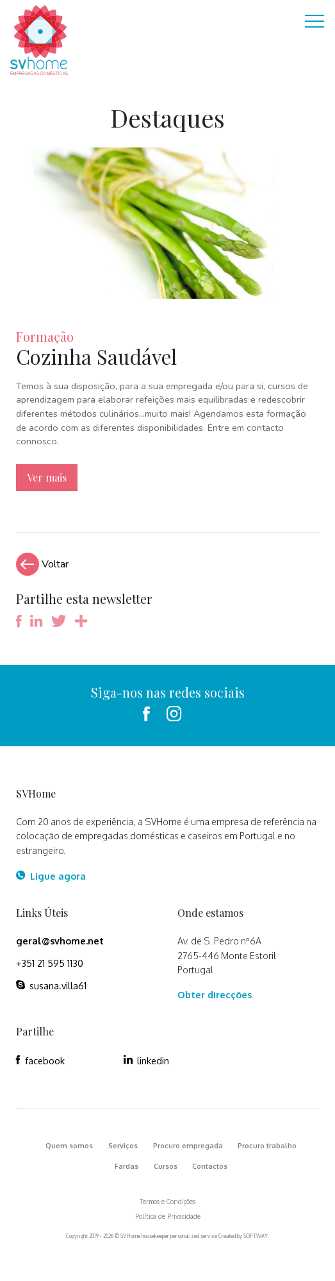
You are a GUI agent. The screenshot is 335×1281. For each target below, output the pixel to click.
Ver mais (47, 477)
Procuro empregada (188, 1145)
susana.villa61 (51, 985)
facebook (40, 1060)
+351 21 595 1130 (49, 963)
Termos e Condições (167, 1201)
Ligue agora (50, 876)
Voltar (42, 564)
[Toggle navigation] (314, 22)
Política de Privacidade (167, 1216)
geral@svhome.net (60, 940)
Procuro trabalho (267, 1145)
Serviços (123, 1145)
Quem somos (69, 1145)
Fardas (126, 1166)
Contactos (209, 1166)
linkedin (146, 1060)
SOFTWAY (255, 1236)
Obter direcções (214, 994)
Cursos (165, 1166)
